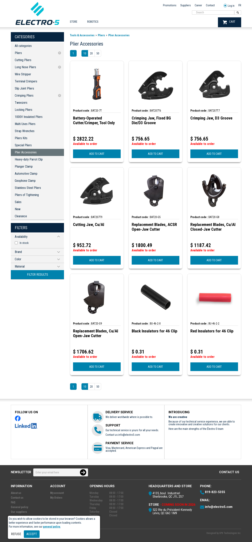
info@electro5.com (129, 434)
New (17, 209)
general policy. (52, 526)
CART (229, 22)
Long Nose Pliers (25, 67)
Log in (229, 6)
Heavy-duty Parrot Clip (29, 159)
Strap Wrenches (24, 131)
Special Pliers (23, 145)
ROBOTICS (92, 21)
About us (16, 492)
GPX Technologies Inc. (230, 533)
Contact (210, 5)
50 (97, 53)
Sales (18, 202)
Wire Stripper (23, 74)
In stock (24, 243)
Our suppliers (19, 511)
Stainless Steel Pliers (28, 188)
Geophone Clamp (25, 181)
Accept (31, 534)
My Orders (56, 497)
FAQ (13, 502)
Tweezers (21, 102)
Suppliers (185, 5)
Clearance (21, 216)
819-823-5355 (215, 492)
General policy (19, 507)
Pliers (18, 53)
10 (84, 53)
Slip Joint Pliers (24, 88)
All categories (23, 46)
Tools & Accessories (82, 35)
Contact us (229, 472)
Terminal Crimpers (26, 81)
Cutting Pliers (23, 60)
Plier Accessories (26, 152)
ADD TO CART (96, 153)
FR (239, 5)
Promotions (169, 5)
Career (198, 5)
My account (57, 492)
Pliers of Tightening (27, 195)
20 (91, 53)
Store (73, 21)
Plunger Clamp (24, 166)
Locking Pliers (23, 110)
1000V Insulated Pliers (29, 117)
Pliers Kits (21, 138)
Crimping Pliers (24, 95)
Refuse (16, 534)
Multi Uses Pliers (25, 124)
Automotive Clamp (26, 173)
